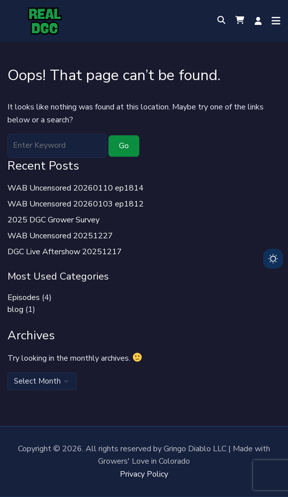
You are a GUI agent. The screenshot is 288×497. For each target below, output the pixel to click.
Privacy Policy (144, 474)
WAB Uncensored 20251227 (60, 235)
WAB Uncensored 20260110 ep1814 (75, 188)
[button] (239, 20)
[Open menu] (274, 20)
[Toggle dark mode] (273, 259)
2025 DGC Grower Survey (53, 219)
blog (15, 309)
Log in (258, 21)
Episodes (23, 297)
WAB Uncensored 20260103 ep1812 (75, 204)
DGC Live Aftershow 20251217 (64, 251)
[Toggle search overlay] (221, 20)
